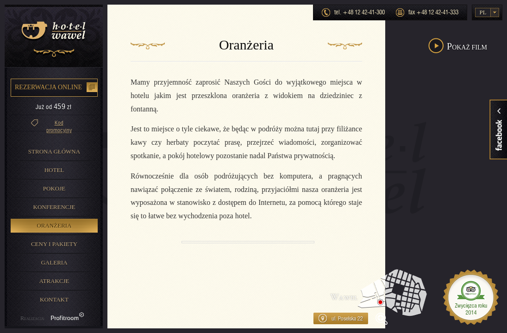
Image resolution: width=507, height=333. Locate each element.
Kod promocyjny (59, 125)
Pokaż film (467, 46)
